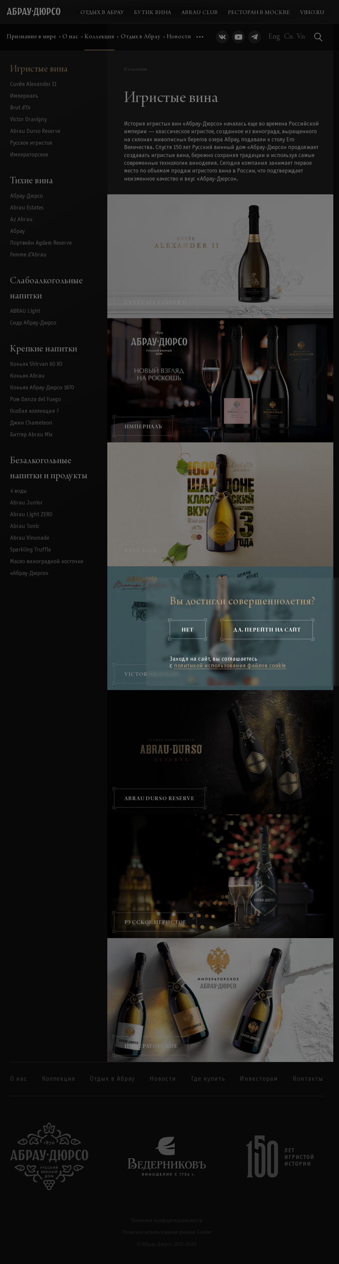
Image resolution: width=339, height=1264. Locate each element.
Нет (188, 629)
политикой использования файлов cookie (230, 666)
